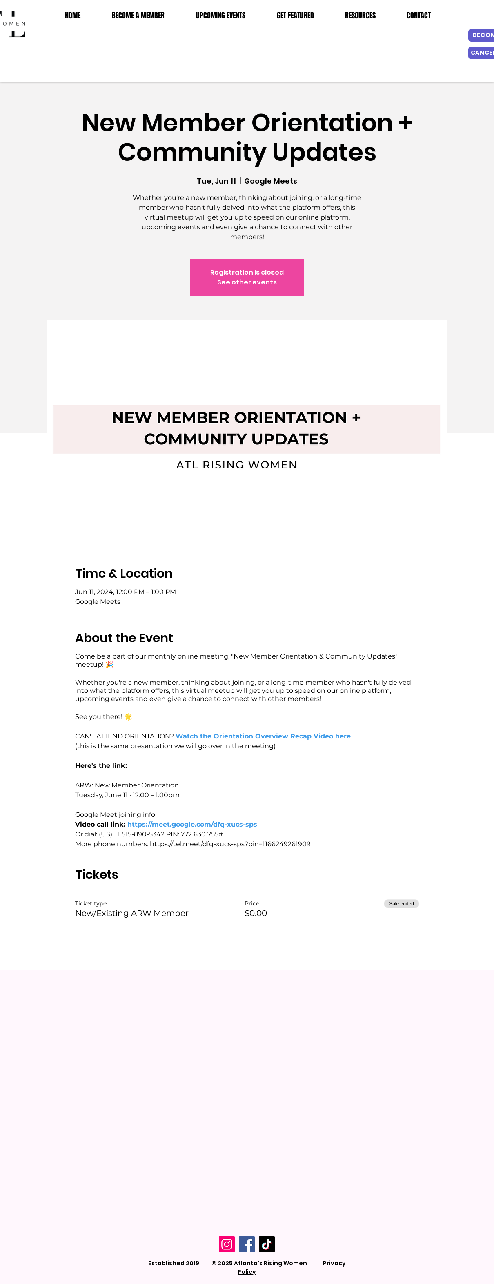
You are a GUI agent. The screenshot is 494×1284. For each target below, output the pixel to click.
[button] (360, 15)
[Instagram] (227, 1244)
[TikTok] (267, 1244)
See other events (247, 282)
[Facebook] (247, 1244)
